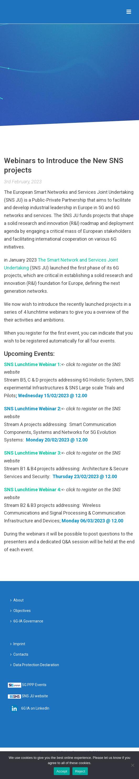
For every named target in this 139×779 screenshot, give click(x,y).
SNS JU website (35, 696)
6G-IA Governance (26, 621)
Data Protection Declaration (34, 665)
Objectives (20, 611)
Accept (61, 771)
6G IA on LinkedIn (35, 708)
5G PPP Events (34, 685)
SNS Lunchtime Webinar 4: (32, 489)
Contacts (19, 654)
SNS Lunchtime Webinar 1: (32, 364)
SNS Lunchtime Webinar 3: (32, 453)
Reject (80, 771)
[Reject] (132, 765)
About (17, 600)
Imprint (17, 644)
